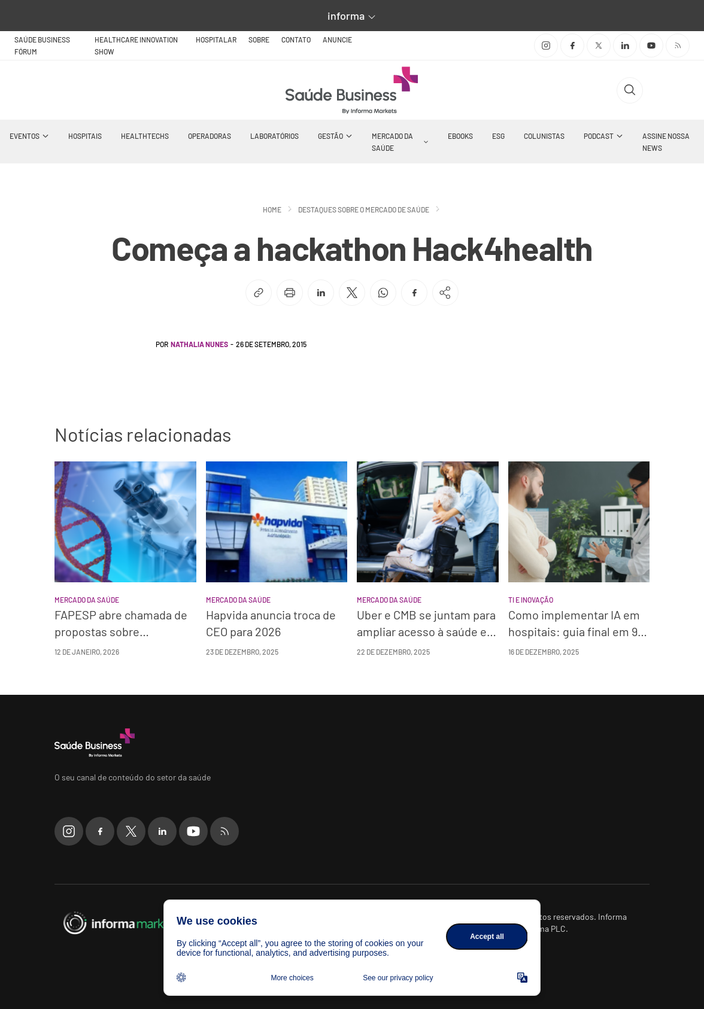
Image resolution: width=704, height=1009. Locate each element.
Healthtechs (145, 136)
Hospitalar (216, 39)
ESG (498, 136)
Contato (296, 39)
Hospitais (85, 136)
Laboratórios (274, 136)
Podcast (599, 136)
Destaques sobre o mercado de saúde (363, 209)
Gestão (330, 136)
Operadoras (209, 136)
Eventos (25, 136)
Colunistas (544, 136)
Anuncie (337, 39)
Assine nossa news (666, 142)
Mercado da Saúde (392, 142)
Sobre (258, 39)
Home (272, 209)
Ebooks (460, 136)
